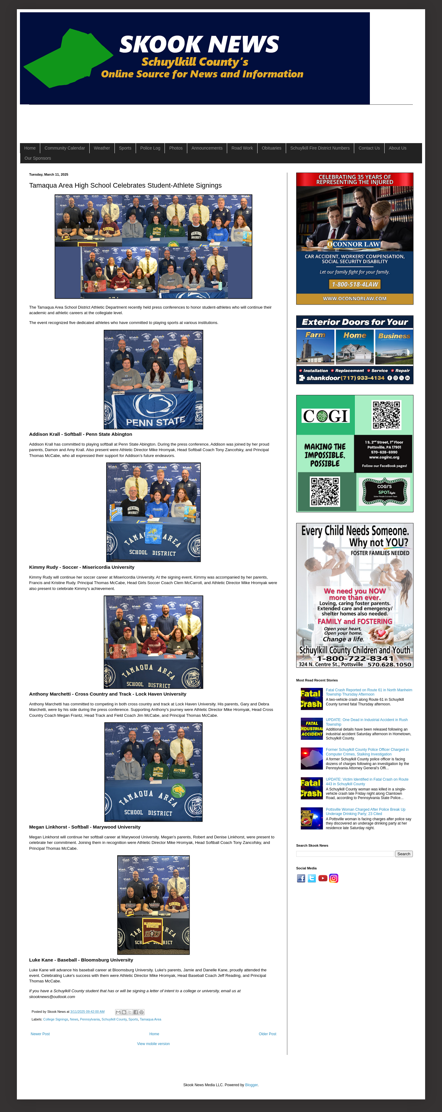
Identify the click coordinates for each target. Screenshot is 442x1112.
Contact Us (369, 148)
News (74, 1019)
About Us (398, 148)
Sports (125, 148)
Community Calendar (65, 148)
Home (30, 148)
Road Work (242, 148)
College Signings (55, 1019)
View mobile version (153, 1044)
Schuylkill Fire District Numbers (320, 148)
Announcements (207, 148)
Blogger (251, 1085)
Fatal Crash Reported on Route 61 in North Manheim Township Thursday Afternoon (369, 692)
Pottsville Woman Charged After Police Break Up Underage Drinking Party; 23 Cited (365, 811)
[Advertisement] (141, 118)
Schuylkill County (114, 1019)
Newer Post (40, 1034)
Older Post (267, 1034)
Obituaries (271, 148)
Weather (102, 148)
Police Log (150, 148)
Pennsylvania (90, 1019)
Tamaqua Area (150, 1019)
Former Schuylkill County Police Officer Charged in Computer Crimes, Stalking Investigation (367, 751)
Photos (176, 148)
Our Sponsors (38, 158)
